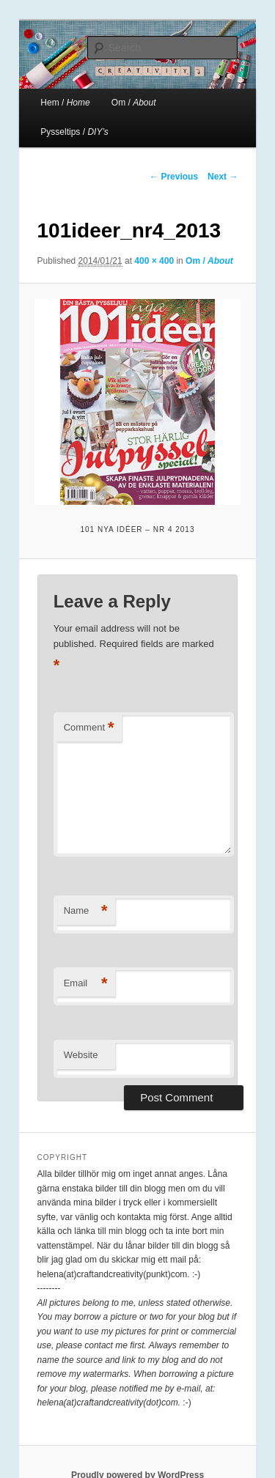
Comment (89, 728)
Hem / (64, 102)
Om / (133, 102)
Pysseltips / (74, 132)
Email (86, 983)
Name (86, 911)
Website (81, 1054)
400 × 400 (154, 261)
